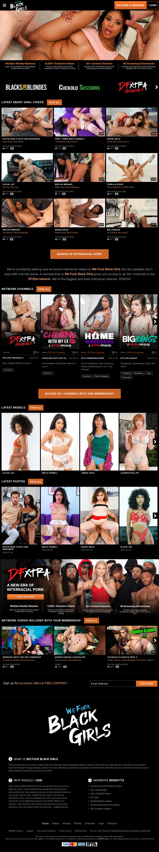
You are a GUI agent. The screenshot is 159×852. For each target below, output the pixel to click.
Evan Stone (112, 232)
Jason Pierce (123, 142)
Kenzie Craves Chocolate (70, 657)
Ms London (113, 230)
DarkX (58, 664)
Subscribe (147, 683)
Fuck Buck (7, 660)
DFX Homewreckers (92, 358)
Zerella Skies (115, 184)
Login (152, 5)
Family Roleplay (102, 376)
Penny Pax (141, 660)
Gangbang (126, 373)
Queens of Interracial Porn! (79, 254)
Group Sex (126, 377)
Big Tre (6, 187)
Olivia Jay (9, 184)
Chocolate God (74, 660)
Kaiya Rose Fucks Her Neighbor (21, 139)
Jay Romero (8, 232)
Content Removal (147, 839)
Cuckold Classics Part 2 (122, 657)
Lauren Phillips (129, 473)
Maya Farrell (71, 142)
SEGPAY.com (103, 839)
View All (54, 102)
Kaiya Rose (7, 142)
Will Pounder (72, 232)
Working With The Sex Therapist (22, 657)
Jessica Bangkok (128, 660)
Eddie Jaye (60, 187)
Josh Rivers (60, 142)
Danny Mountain (114, 187)
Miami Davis (61, 230)
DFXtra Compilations (117, 664)
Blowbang (138, 373)
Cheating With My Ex (54, 358)
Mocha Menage (64, 184)
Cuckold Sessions (11, 664)
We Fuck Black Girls (12, 146)
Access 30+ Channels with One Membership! (79, 393)
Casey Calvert (113, 660)
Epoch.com (19, 839)
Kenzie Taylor (61, 660)
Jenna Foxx (88, 473)
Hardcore (8, 370)
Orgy (149, 373)
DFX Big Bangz (128, 358)
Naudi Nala (113, 139)
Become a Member (130, 5)
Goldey (16, 660)
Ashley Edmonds (27, 660)
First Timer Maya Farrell (70, 139)
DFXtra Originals (13, 358)
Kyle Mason (18, 142)
